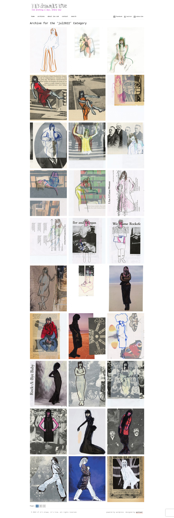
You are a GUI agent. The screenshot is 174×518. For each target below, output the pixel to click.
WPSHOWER (139, 512)
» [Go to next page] (44, 506)
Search (73, 16)
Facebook (119, 16)
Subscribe (139, 16)
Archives (41, 16)
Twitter (129, 16)
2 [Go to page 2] (40, 506)
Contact (65, 16)
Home (33, 16)
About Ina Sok (53, 16)
